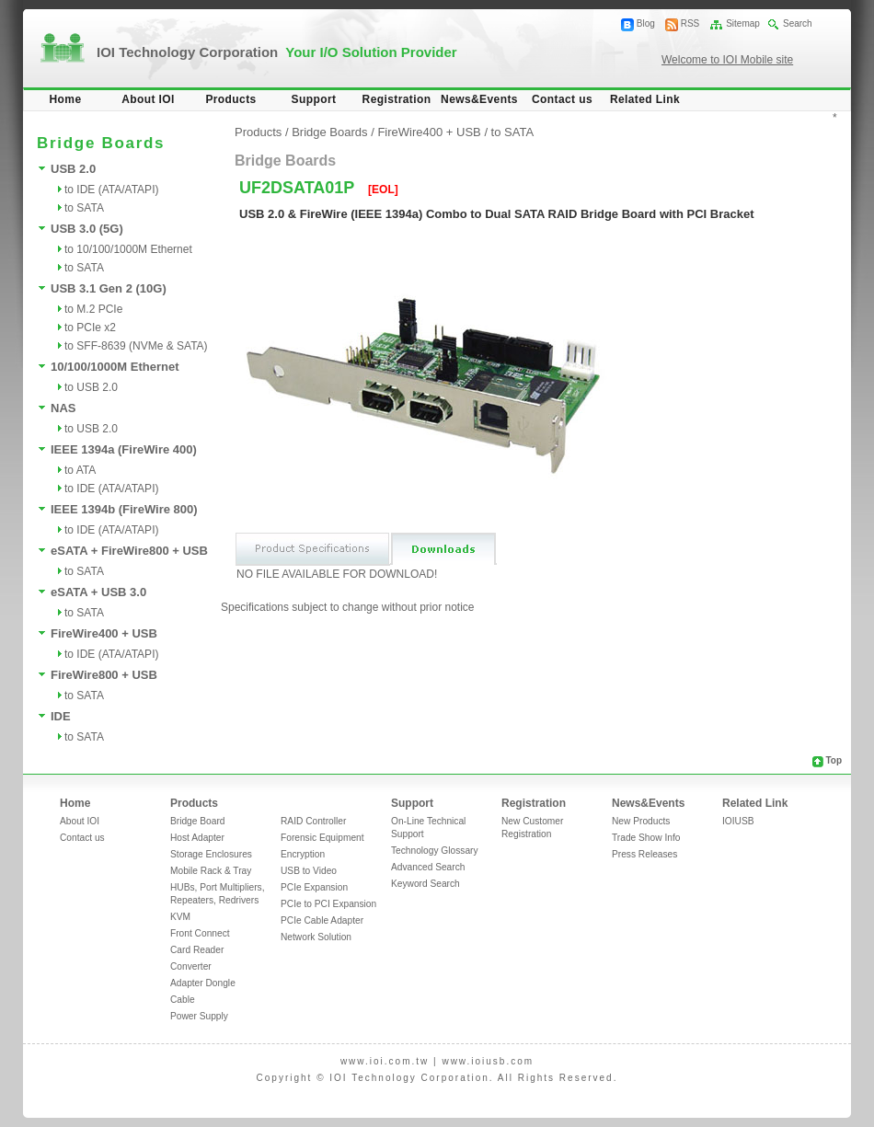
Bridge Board (197, 821)
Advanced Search (428, 867)
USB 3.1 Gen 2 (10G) (109, 288)
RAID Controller (313, 821)
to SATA (84, 207)
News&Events (479, 99)
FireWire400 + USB (104, 633)
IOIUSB (738, 821)
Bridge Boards (329, 132)
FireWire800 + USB (104, 675)
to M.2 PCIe (93, 309)
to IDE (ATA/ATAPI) (111, 189)
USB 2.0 (73, 169)
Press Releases (644, 854)
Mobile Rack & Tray (210, 871)
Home (66, 99)
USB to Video (309, 871)
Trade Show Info (646, 838)
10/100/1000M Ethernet (114, 367)
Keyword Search (425, 884)
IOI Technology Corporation (277, 52)
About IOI (148, 99)
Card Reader (197, 950)
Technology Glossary (434, 850)
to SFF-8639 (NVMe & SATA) (136, 345)
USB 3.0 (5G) (87, 229)
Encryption (303, 854)
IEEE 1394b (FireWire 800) (124, 509)
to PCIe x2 (90, 327)
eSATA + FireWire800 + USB (129, 551)
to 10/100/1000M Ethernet (128, 249)
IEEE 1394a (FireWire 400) (124, 449)
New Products (641, 821)
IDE (61, 716)
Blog (646, 23)
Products (230, 99)
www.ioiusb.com (488, 1061)
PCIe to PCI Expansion (328, 904)
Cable (182, 1000)
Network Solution (316, 937)
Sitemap (743, 23)
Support (314, 99)
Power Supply (199, 1016)
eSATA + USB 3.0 (98, 592)
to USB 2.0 (91, 387)
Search (797, 23)
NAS (63, 408)
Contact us (562, 99)
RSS (690, 23)
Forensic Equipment (322, 838)
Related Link (645, 99)
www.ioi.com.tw (384, 1061)
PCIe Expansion (314, 887)
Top (833, 760)
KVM (180, 917)
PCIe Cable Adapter (322, 920)
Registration (396, 99)
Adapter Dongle (203, 983)
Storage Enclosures (211, 854)
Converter (191, 966)
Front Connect (200, 933)
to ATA (80, 470)
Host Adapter (197, 838)
